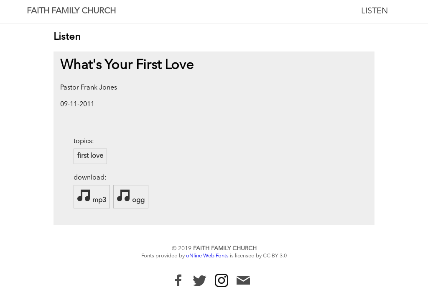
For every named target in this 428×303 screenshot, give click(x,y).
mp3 (91, 196)
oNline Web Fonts (207, 256)
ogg (131, 196)
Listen (374, 11)
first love (90, 156)
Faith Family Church (71, 11)
